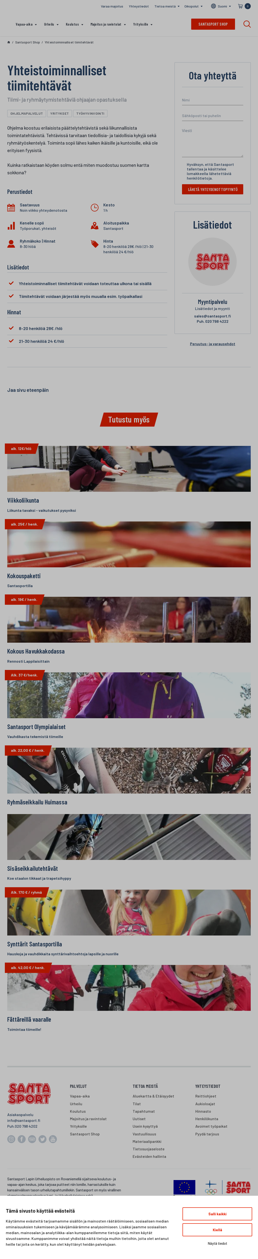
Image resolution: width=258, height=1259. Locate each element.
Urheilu (49, 24)
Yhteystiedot (139, 6)
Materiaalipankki (147, 1152)
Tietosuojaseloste (149, 1159)
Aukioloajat (205, 1114)
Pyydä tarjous (207, 1144)
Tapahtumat (144, 1122)
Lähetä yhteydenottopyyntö (214, 189)
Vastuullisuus (144, 1144)
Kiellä (217, 1230)
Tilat (137, 1114)
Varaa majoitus (112, 6)
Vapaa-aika (24, 24)
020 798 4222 (212, 322)
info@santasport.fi (23, 1131)
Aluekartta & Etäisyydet (153, 1107)
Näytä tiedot (217, 1243)
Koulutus (72, 24)
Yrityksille (140, 24)
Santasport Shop (85, 1144)
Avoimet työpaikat (211, 1137)
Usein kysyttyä (145, 1137)
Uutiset (139, 1129)
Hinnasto (203, 1122)
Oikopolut (191, 6)
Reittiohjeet (205, 1107)
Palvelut (78, 1097)
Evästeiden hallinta (149, 1167)
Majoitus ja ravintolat (106, 24)
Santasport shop (213, 23)
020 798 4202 (26, 1137)
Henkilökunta (206, 1129)
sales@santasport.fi (212, 317)
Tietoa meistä (165, 6)
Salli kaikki (217, 1214)
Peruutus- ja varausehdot (212, 344)
